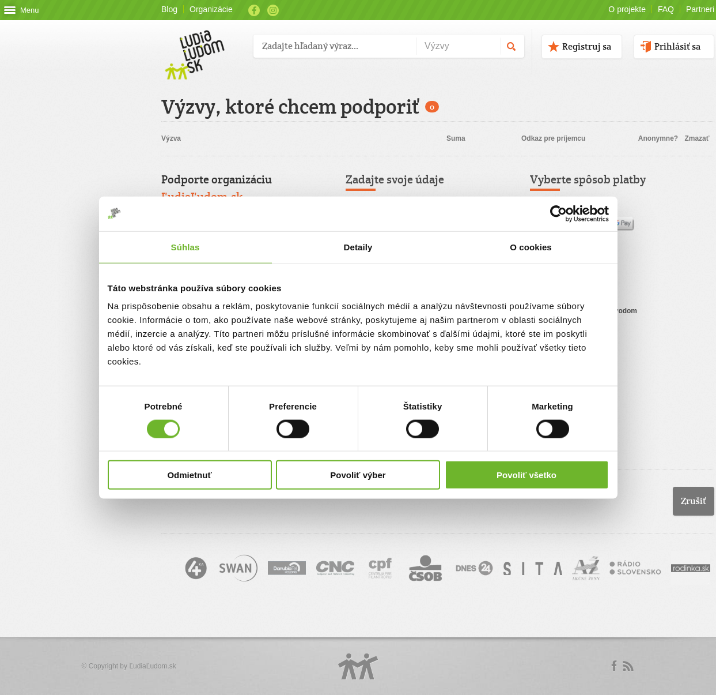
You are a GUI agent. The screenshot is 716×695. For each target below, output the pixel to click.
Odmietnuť (189, 475)
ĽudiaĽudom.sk (152, 666)
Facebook (254, 10)
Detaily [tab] (358, 246)
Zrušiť (693, 501)
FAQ (666, 9)
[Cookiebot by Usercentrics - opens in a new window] (558, 213)
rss (628, 666)
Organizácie (211, 9)
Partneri (700, 9)
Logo (358, 666)
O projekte (627, 9)
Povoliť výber (357, 475)
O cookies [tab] (531, 246)
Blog (169, 9)
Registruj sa (586, 46)
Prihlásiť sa (677, 46)
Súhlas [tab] (185, 246)
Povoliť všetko (526, 475)
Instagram (273, 10)
